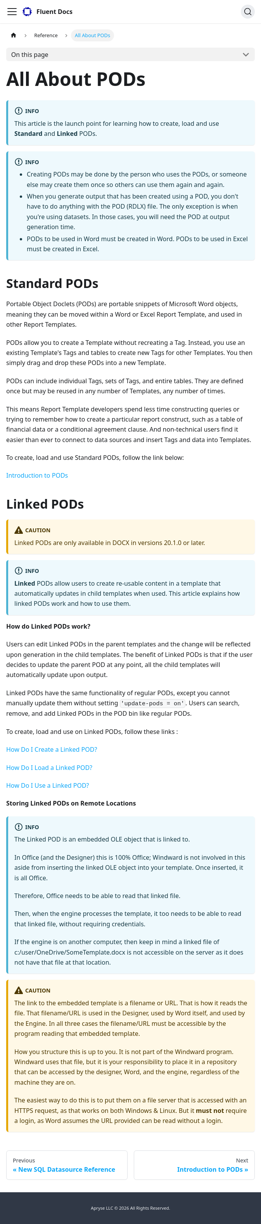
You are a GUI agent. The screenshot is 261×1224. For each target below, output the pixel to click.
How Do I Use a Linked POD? (47, 785)
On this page (29, 54)
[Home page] (13, 35)
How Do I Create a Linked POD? (51, 749)
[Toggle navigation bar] (12, 11)
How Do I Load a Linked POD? (49, 767)
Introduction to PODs (37, 475)
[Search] (248, 12)
